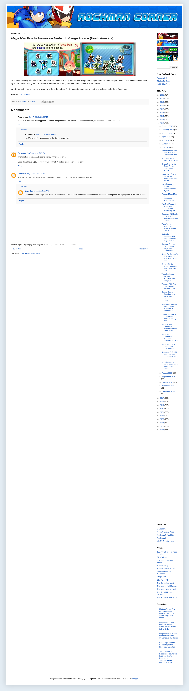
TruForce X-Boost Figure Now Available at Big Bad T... (168, 317)
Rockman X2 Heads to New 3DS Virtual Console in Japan (169, 217)
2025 (162, 426)
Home (80, 249)
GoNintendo (24, 94)
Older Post (144, 249)
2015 (162, 120)
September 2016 (168, 377)
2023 (162, 419)
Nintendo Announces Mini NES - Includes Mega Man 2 (168, 237)
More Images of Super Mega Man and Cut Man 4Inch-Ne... (169, 365)
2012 (162, 109)
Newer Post (16, 249)
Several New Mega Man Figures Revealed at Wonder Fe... (169, 307)
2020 (162, 409)
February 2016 (168, 130)
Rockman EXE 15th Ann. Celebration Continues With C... (169, 355)
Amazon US (162, 78)
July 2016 (166, 147)
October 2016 (167, 382)
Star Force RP (162, 580)
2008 (162, 95)
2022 (162, 416)
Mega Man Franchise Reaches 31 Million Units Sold (169, 337)
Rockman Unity (163, 538)
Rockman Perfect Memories (164, 573)
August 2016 (167, 373)
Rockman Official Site (165, 535)
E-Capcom (161, 529)
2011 (162, 105)
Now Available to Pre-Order (167, 625)
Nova (27, 191)
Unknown (22, 174)
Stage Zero (161, 577)
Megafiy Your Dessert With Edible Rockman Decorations (169, 327)
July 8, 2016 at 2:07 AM (36, 174)
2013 (162, 113)
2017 (162, 398)
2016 (162, 123)
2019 (162, 405)
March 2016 (167, 133)
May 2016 (166, 140)
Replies (24, 130)
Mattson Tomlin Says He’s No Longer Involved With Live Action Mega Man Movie (167, 613)
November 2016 (168, 386)
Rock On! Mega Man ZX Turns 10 (169, 159)
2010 (162, 102)
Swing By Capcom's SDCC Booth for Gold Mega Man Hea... (169, 257)
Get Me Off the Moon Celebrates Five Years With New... (169, 267)
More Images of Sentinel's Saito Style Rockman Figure (168, 187)
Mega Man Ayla (163, 565)
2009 (162, 99)
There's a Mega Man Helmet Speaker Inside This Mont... (168, 227)
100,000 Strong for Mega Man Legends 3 (167, 553)
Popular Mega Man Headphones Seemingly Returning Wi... (169, 197)
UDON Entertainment (165, 541)
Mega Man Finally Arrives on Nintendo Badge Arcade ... (168, 177)
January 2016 (167, 126)
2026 (162, 430)
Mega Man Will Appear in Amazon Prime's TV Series (168, 636)
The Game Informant (165, 583)
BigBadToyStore (163, 81)
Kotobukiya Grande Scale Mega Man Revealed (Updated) (167, 645)
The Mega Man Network (166, 589)
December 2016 (168, 391)
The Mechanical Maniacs (167, 586)
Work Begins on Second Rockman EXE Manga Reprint (168, 277)
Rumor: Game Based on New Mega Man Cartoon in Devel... (168, 296)
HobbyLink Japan (164, 84)
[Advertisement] (168, 477)
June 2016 (166, 144)
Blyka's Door (162, 557)
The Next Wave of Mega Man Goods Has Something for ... (169, 207)
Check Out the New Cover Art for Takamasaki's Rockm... (169, 167)
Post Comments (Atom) (31, 253)
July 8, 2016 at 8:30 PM (39, 191)
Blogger (135, 679)
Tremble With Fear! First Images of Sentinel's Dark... (169, 286)
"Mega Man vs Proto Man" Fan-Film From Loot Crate (169, 152)
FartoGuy (22, 153)
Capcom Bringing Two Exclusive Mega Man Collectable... (168, 247)
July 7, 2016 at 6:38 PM (38, 117)
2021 (162, 412)
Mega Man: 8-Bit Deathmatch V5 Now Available (168, 346)
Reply (20, 124)
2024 (162, 423)
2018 (162, 402)
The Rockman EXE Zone (167, 597)
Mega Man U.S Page (165, 532)
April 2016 (166, 137)
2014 (162, 116)
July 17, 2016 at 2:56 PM (46, 134)
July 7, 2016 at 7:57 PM (36, 153)
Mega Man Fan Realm (166, 569)
